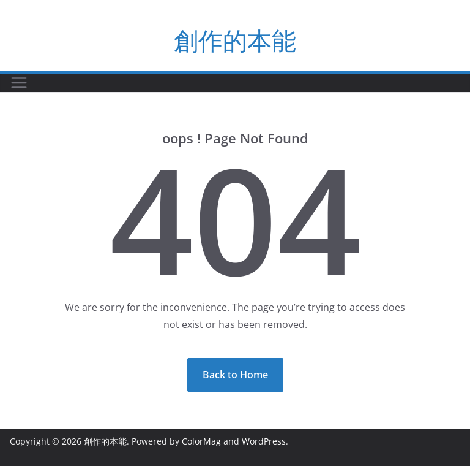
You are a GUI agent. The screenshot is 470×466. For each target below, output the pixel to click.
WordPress (264, 441)
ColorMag (201, 441)
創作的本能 (235, 40)
